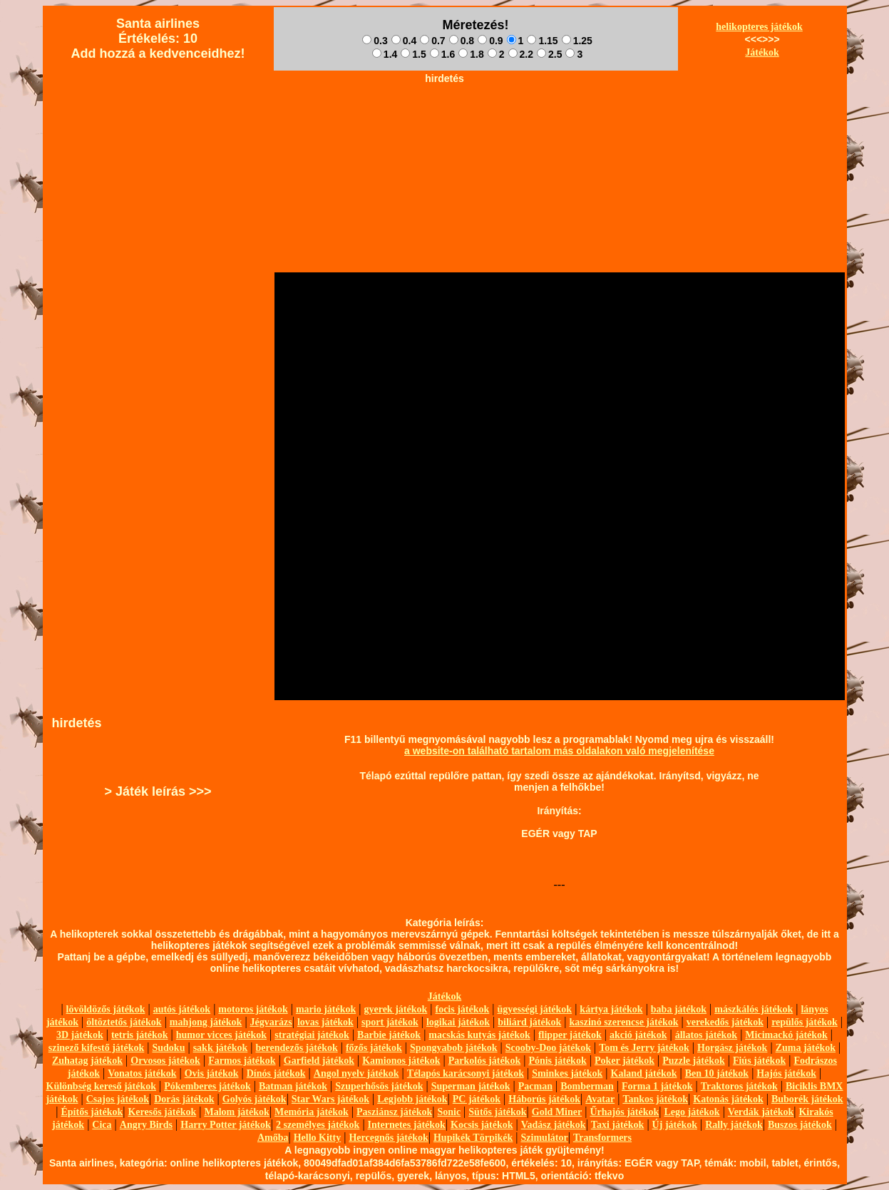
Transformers (602, 1137)
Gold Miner (557, 1112)
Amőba (273, 1137)
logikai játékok (458, 1022)
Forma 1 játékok (657, 1086)
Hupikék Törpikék (473, 1137)
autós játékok (182, 1009)
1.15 (542, 40)
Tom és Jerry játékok (644, 1047)
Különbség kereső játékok (101, 1086)
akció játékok (638, 1035)
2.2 (520, 54)
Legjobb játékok (412, 1099)
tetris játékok (139, 1035)
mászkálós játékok (753, 1009)
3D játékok (79, 1035)
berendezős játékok (296, 1047)
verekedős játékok (725, 1022)
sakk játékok (220, 1047)
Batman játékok (293, 1086)
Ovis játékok (212, 1073)
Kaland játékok (644, 1073)
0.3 (374, 40)
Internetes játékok (407, 1124)
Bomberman (587, 1086)
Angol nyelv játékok (356, 1073)
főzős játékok (374, 1047)
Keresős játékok (162, 1112)
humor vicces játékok (221, 1035)
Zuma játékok (806, 1047)
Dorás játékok (184, 1099)
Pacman (535, 1086)
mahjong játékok (206, 1022)
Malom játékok (236, 1112)
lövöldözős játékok (105, 1009)
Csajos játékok (117, 1099)
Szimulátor (544, 1137)
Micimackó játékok (786, 1035)
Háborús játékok (544, 1099)
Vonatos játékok (142, 1073)
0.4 (403, 40)
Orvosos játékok (165, 1060)
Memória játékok (311, 1112)
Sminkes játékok (567, 1073)
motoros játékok (252, 1009)
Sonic (449, 1112)
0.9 (490, 40)
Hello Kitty (317, 1137)
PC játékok (476, 1099)
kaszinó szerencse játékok (624, 1022)
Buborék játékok (807, 1099)
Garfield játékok (319, 1060)
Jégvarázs (271, 1022)
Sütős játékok (497, 1112)
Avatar (600, 1099)
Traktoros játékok (739, 1086)
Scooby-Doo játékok (548, 1047)
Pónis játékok (557, 1060)
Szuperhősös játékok (379, 1086)
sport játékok (389, 1022)
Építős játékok (92, 1112)
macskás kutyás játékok (479, 1035)
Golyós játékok (254, 1099)
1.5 (413, 54)
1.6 (442, 54)
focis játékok (462, 1009)
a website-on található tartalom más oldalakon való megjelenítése (559, 750)
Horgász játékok (732, 1047)
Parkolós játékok (484, 1060)
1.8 (470, 54)
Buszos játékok (800, 1124)
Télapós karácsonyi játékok (465, 1073)
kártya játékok (611, 1009)
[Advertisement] (444, 122)
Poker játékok (624, 1060)
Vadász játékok (553, 1124)
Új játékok (674, 1124)
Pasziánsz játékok (394, 1112)
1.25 (577, 40)
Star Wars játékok (330, 1099)
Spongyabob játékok (454, 1047)
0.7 (432, 40)
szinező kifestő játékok (96, 1047)
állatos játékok (706, 1035)
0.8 (461, 40)
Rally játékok (734, 1124)
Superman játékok (470, 1086)
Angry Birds (146, 1124)
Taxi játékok (617, 1124)
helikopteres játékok (759, 26)
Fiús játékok (759, 1060)
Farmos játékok (242, 1060)
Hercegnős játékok (388, 1137)
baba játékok (678, 1009)
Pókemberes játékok (207, 1086)
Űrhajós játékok (624, 1112)
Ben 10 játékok (717, 1073)
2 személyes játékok (317, 1124)
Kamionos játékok (401, 1060)
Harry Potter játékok (225, 1124)
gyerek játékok (395, 1009)
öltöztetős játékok (123, 1022)
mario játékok (326, 1009)
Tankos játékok (655, 1099)
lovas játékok (325, 1022)
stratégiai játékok (311, 1035)
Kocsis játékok (482, 1124)
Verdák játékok (760, 1112)
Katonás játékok (728, 1099)
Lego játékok (691, 1112)
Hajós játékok (786, 1073)
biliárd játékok (529, 1022)
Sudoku (169, 1047)
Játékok (761, 52)
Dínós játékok (276, 1073)
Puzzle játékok (693, 1060)
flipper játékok (570, 1035)
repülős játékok (804, 1022)
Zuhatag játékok (87, 1060)
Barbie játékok (389, 1035)
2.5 (549, 54)
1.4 (384, 54)
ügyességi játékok (535, 1009)
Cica (101, 1124)
